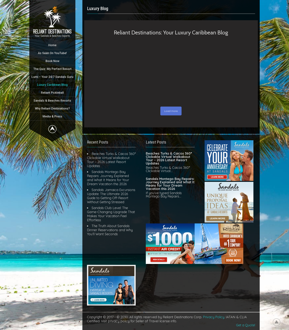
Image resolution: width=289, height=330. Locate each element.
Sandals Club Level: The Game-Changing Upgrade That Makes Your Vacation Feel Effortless (111, 214)
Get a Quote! (245, 325)
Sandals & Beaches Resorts (52, 100)
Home (52, 45)
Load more (171, 111)
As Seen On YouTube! (52, 53)
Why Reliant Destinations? (52, 108)
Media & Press (52, 116)
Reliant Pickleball (52, 92)
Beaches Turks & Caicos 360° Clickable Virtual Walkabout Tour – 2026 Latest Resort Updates (111, 160)
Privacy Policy (213, 317)
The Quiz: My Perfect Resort (52, 69)
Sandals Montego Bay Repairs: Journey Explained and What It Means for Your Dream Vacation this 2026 (108, 178)
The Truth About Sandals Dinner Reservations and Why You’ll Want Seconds (110, 230)
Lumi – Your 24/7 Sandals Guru (52, 77)
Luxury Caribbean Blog (52, 85)
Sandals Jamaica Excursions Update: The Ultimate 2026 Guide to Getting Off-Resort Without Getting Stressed (111, 196)
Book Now (52, 61)
